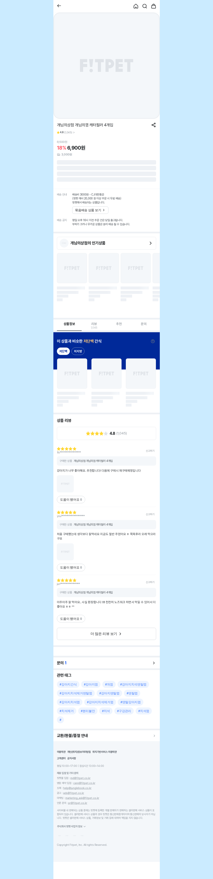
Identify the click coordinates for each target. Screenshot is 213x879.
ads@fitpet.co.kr (73, 793)
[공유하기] (153, 125)
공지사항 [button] (71, 758)
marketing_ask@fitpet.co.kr (82, 797)
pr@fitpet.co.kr (77, 802)
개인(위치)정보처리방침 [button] (79, 751)
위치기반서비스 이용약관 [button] (104, 751)
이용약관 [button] (61, 751)
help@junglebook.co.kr (77, 788)
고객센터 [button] (61, 758)
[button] (59, 6)
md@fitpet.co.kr (80, 778)
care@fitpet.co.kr (84, 783)
